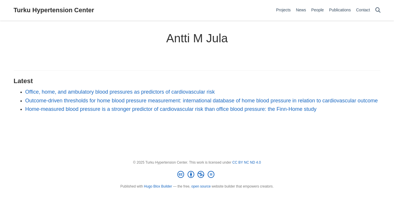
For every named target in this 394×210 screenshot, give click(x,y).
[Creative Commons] (196, 174)
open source (201, 186)
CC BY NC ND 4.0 (246, 162)
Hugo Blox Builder (158, 186)
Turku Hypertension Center (54, 10)
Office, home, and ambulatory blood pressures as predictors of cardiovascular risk (120, 92)
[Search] (378, 10)
